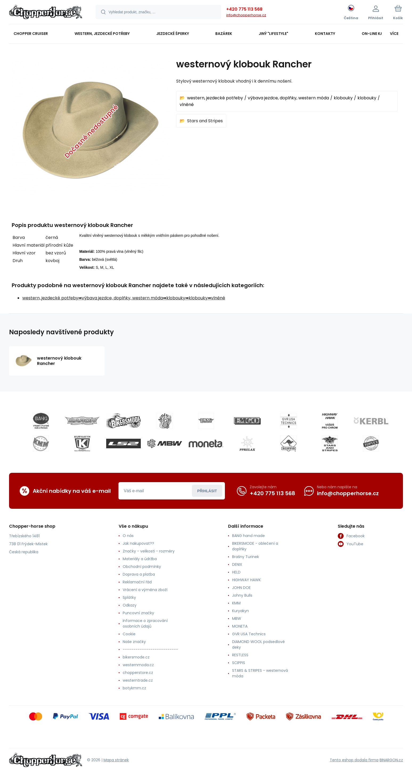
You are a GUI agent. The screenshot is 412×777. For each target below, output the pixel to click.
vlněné (187, 104)
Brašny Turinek (245, 556)
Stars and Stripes (205, 121)
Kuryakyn (240, 610)
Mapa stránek (116, 760)
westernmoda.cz (138, 665)
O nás (128, 535)
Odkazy (130, 605)
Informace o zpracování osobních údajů (145, 623)
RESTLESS (240, 655)
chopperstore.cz (138, 672)
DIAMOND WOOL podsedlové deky (258, 644)
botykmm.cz (134, 688)
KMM (236, 603)
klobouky (343, 98)
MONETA (240, 626)
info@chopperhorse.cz (246, 15)
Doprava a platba (139, 574)
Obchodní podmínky (142, 566)
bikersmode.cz (136, 657)
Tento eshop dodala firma (354, 760)
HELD (236, 572)
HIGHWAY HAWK (246, 580)
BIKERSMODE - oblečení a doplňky (255, 546)
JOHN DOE (241, 587)
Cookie (129, 634)
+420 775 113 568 (244, 9)
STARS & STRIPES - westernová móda (260, 673)
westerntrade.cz (138, 680)
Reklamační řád (137, 582)
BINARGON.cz (391, 760)
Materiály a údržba (140, 559)
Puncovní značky (138, 613)
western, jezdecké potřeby (215, 98)
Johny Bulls (242, 595)
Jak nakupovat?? (138, 543)
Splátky (129, 597)
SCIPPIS (238, 662)
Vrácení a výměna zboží (145, 589)
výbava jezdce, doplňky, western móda (288, 98)
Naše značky (134, 641)
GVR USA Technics (249, 634)
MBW (236, 618)
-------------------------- (150, 649)
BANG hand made (248, 535)
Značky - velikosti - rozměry (149, 551)
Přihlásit (207, 491)
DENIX (237, 564)
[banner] (45, 13)
